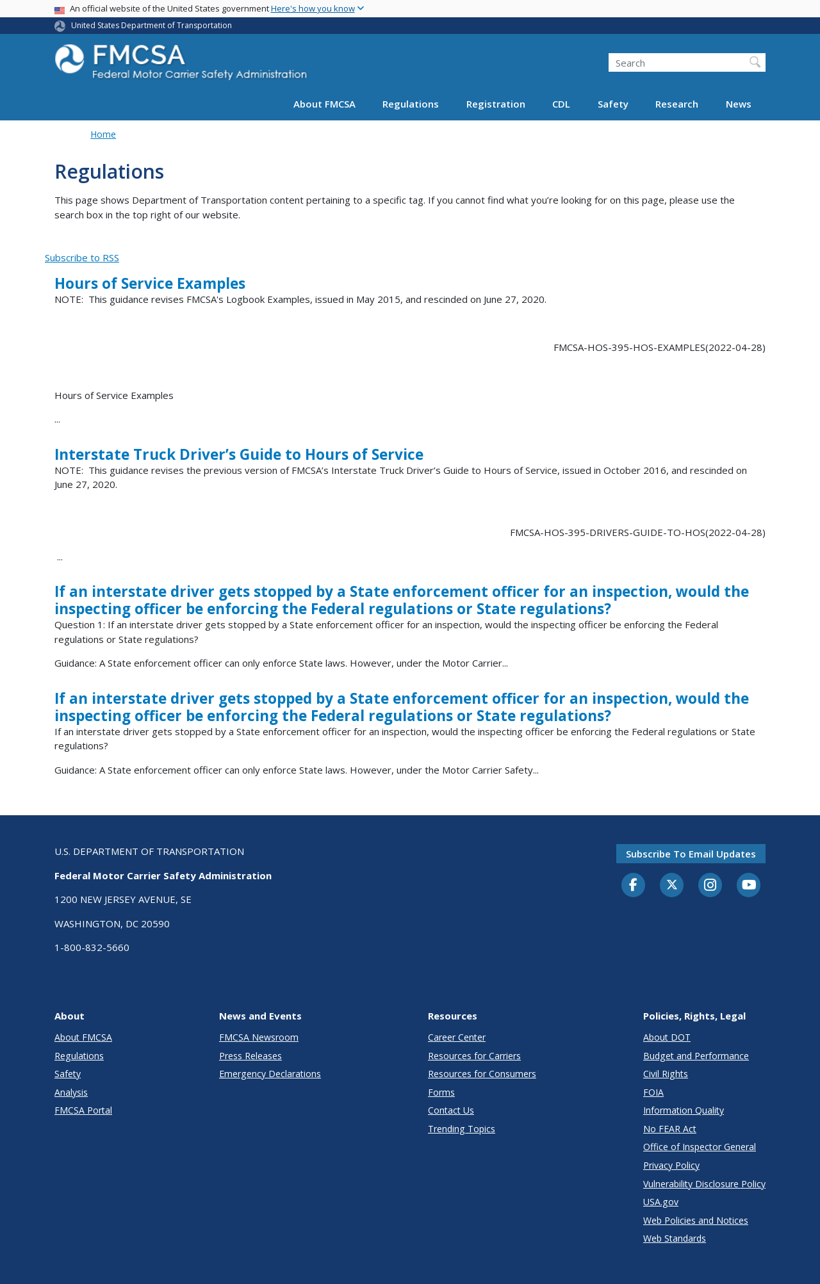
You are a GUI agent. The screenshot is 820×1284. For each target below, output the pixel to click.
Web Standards (674, 1238)
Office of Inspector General (699, 1147)
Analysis (71, 1092)
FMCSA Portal (83, 1110)
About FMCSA (324, 103)
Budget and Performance (696, 1056)
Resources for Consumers (482, 1074)
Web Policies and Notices (695, 1220)
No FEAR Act (669, 1129)
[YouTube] (749, 885)
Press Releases (250, 1056)
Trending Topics (461, 1129)
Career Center (457, 1037)
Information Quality (683, 1110)
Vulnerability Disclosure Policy (704, 1184)
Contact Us (451, 1110)
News (738, 103)
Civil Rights (665, 1074)
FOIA (653, 1092)
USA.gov (660, 1202)
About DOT (667, 1037)
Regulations (410, 103)
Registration (495, 103)
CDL (561, 103)
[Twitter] (672, 885)
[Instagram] (710, 886)
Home (103, 134)
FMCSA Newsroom (259, 1037)
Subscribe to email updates (691, 853)
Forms (441, 1092)
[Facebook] (633, 885)
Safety (613, 103)
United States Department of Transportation (151, 25)
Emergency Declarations (270, 1074)
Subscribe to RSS (82, 257)
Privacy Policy (671, 1165)
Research (676, 103)
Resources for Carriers (474, 1056)
